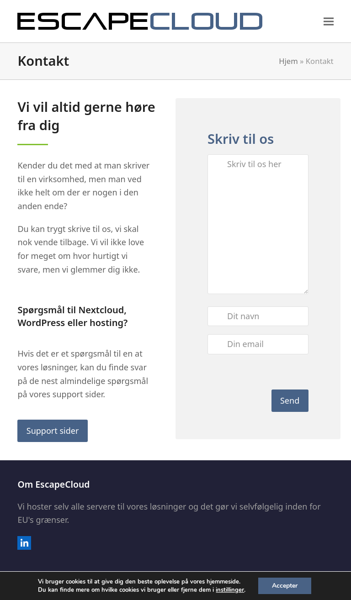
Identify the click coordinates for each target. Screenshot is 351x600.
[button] (329, 21)
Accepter (285, 585)
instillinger (230, 590)
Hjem (288, 61)
